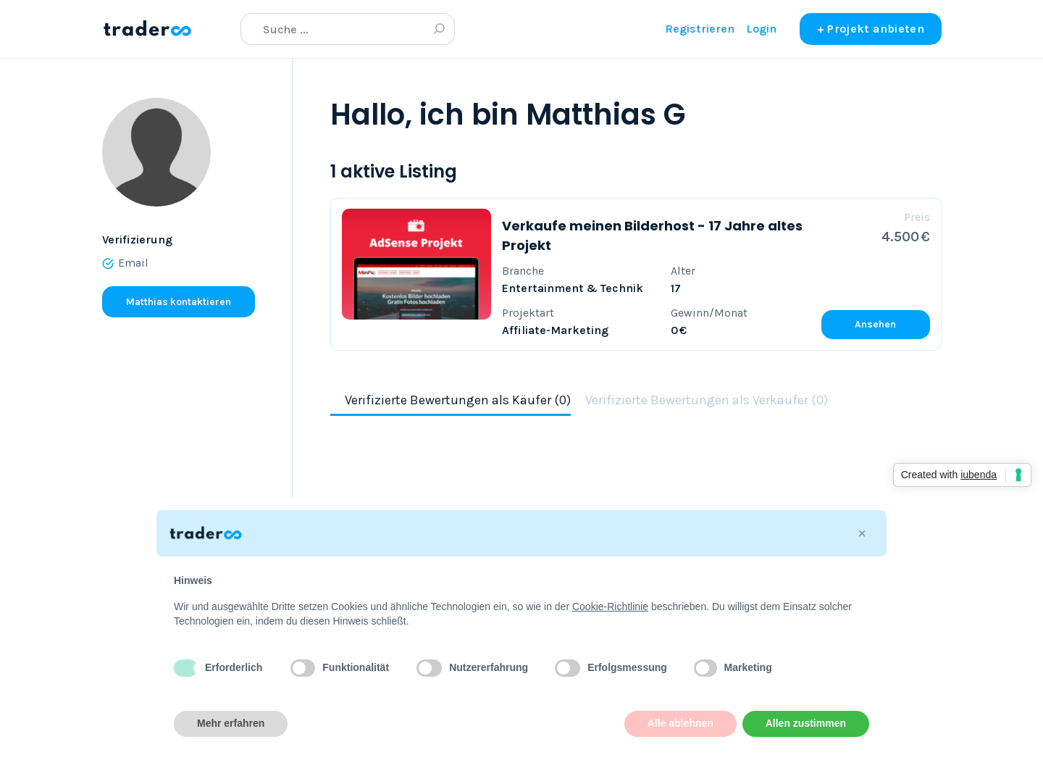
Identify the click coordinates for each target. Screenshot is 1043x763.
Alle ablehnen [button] (680, 723)
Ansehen (875, 324)
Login (761, 29)
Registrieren (699, 29)
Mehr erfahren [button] (230, 723)
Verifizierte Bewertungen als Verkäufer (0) (706, 400)
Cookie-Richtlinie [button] (610, 606)
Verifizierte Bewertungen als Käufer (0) (458, 400)
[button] (862, 533)
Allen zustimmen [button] (806, 723)
